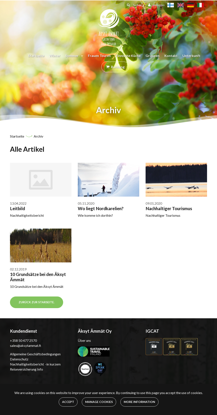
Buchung (118, 67)
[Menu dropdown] (81, 55)
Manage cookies (99, 402)
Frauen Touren (99, 56)
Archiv (38, 136)
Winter (54, 56)
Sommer (72, 56)
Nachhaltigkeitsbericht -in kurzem (35, 364)
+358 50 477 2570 (23, 340)
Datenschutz (19, 359)
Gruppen (153, 56)
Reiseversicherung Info (26, 369)
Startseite (36, 56)
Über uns (84, 340)
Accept (68, 402)
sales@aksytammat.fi (25, 345)
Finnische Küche (128, 56)
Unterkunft (191, 56)
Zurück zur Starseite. (36, 302)
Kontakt (171, 56)
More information (139, 402)
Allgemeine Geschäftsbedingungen (35, 354)
